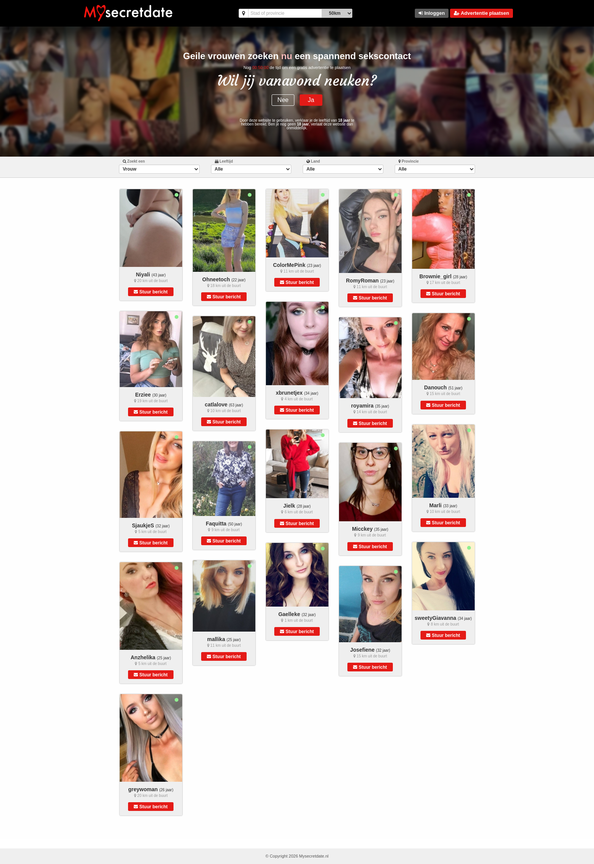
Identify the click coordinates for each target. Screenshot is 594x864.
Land (313, 161)
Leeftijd (224, 161)
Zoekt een (134, 161)
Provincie (409, 161)
